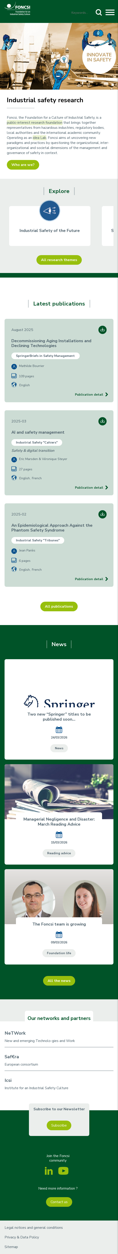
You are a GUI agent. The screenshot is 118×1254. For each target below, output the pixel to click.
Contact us (59, 1201)
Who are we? (23, 164)
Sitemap (11, 1246)
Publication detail (89, 394)
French (37, 478)
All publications (59, 606)
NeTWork (15, 1033)
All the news (59, 980)
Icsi (8, 1080)
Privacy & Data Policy (22, 1237)
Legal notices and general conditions (34, 1227)
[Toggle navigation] (110, 13)
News (59, 748)
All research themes (59, 259)
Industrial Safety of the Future (50, 230)
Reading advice (59, 853)
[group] (50, 226)
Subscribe (59, 1125)
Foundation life (59, 953)
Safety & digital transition (32, 450)
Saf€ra (12, 1057)
